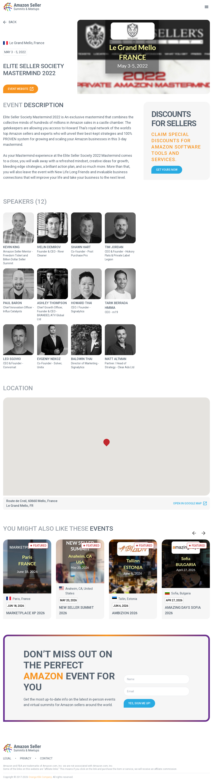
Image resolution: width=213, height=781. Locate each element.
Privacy (25, 758)
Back (9, 22)
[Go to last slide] (194, 533)
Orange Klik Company (40, 777)
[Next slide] (203, 533)
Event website (20, 89)
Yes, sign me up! (139, 703)
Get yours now (166, 169)
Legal (7, 758)
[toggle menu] (206, 7)
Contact (46, 758)
